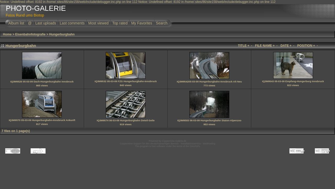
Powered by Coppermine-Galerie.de (167, 141)
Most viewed (98, 23)
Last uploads (45, 23)
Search (162, 23)
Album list (16, 23)
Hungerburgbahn (62, 34)
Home (7, 34)
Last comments (72, 23)
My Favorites (141, 23)
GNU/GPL (195, 146)
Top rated (119, 23)
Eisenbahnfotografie (30, 34)
